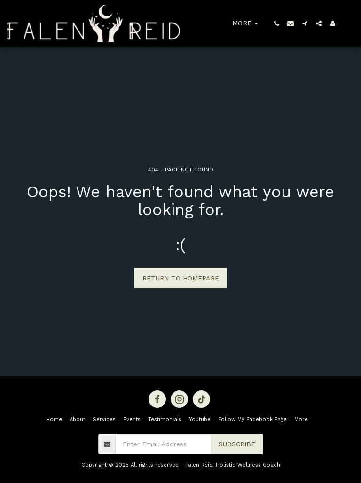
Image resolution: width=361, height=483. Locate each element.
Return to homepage (180, 278)
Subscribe (237, 444)
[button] (276, 23)
